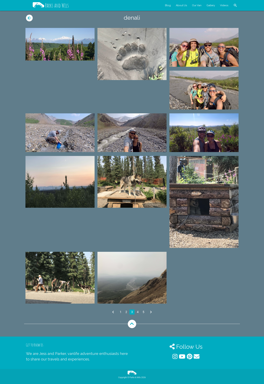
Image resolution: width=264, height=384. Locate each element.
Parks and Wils (51, 5)
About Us (181, 5)
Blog (168, 5)
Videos (224, 5)
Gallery (211, 5)
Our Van (196, 5)
